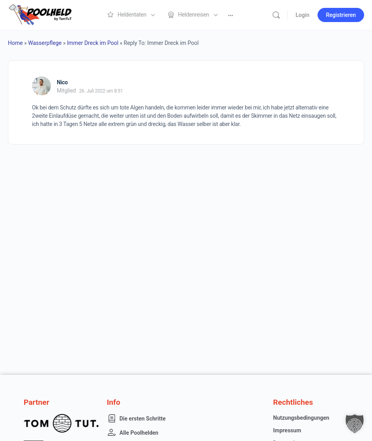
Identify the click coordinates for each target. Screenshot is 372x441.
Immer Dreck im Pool (92, 43)
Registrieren (341, 15)
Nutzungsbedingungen (301, 418)
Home (15, 43)
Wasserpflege (45, 43)
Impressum (287, 430)
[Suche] (276, 15)
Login (302, 15)
